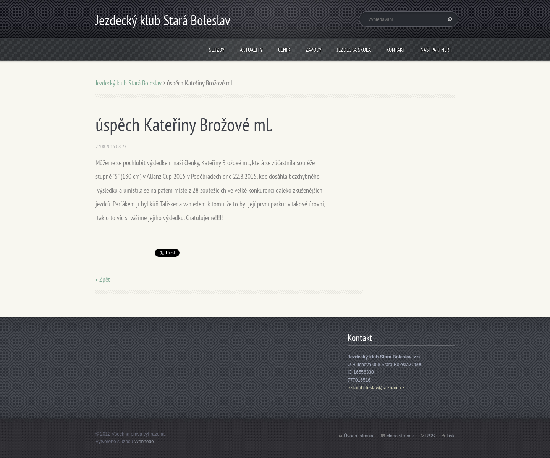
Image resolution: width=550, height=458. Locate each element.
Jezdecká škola (354, 49)
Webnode (144, 441)
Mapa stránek (400, 436)
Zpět (104, 279)
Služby (217, 49)
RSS (430, 436)
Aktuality (251, 49)
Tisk (450, 436)
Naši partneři (436, 49)
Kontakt (395, 49)
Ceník (284, 49)
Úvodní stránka (359, 436)
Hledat (449, 19)
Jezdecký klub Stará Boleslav (128, 83)
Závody (314, 49)
